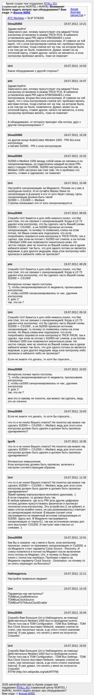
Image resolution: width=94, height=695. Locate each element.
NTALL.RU (50, 3)
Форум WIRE (22, 12)
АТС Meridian (16, 18)
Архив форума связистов (76, 12)
